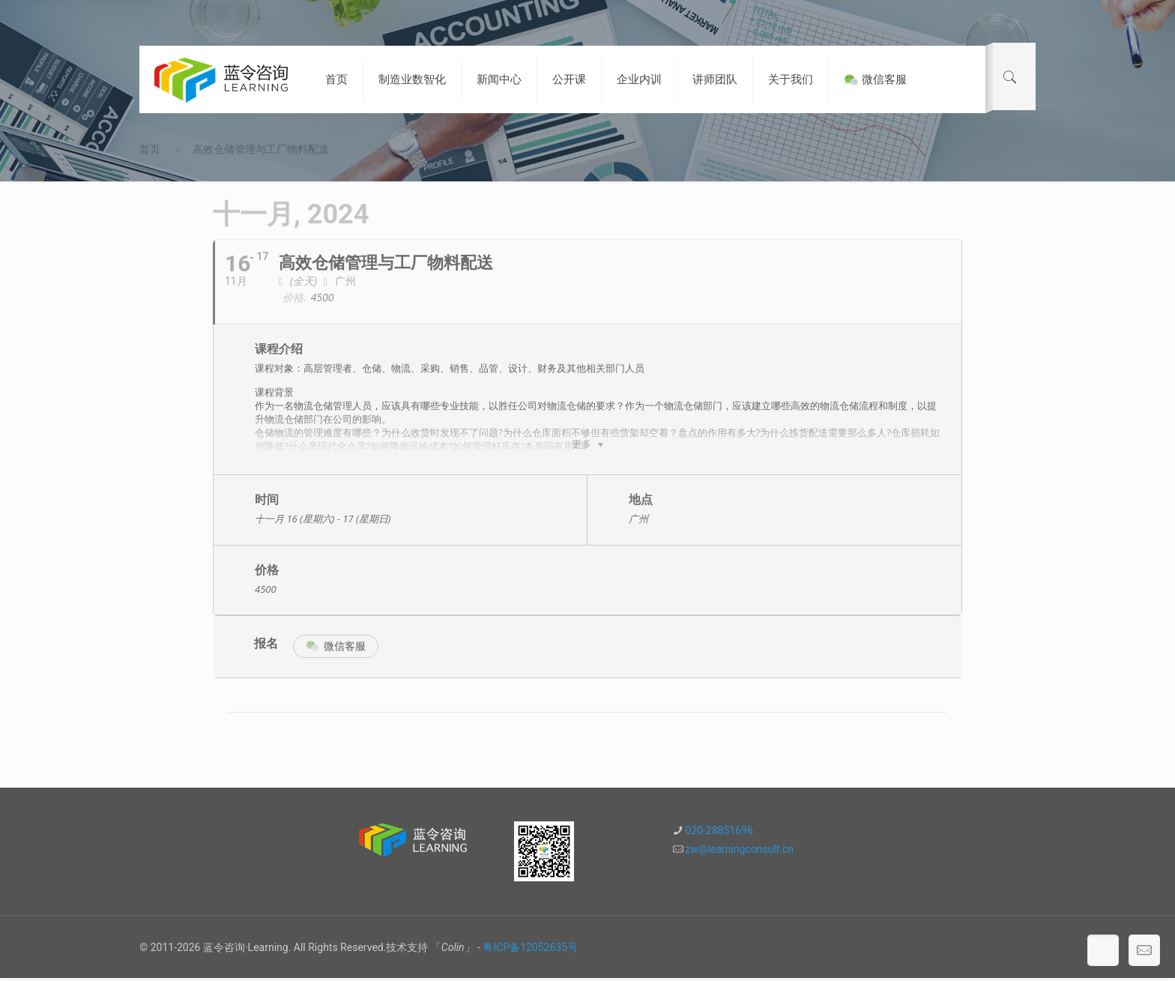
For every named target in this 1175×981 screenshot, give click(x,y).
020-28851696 (718, 833)
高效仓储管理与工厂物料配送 (261, 149)
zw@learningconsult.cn (739, 852)
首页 (149, 149)
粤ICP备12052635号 (530, 950)
